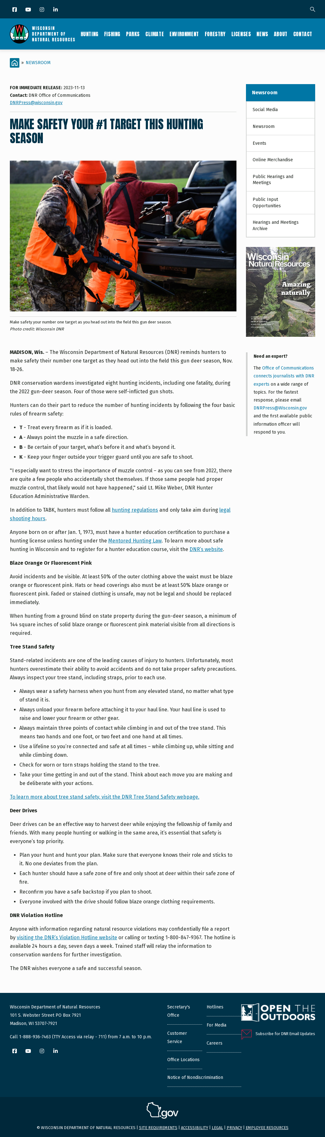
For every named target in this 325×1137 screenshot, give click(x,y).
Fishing (112, 34)
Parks (133, 34)
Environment (184, 34)
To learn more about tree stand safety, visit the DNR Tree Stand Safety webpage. (104, 797)
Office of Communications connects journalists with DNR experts (284, 376)
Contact (302, 34)
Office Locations (183, 1059)
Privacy (234, 1127)
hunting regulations (135, 510)
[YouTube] (28, 10)
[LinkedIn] (56, 10)
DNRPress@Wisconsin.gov (280, 408)
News (262, 34)
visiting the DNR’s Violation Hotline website (67, 937)
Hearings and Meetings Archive (276, 225)
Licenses (241, 34)
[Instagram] (42, 10)
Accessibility (194, 1127)
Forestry (215, 34)
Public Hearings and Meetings (273, 180)
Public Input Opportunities (267, 203)
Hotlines (215, 1007)
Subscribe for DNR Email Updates (285, 1033)
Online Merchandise (273, 160)
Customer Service (177, 1037)
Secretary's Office (178, 1011)
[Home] (14, 63)
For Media (216, 1025)
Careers (214, 1043)
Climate (154, 34)
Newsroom (38, 62)
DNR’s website (206, 549)
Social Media (265, 109)
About (281, 34)
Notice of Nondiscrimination (195, 1077)
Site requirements (158, 1127)
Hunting (89, 34)
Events (259, 143)
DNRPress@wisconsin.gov (36, 102)
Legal (217, 1127)
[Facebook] (15, 10)
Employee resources (267, 1127)
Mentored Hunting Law (135, 541)
